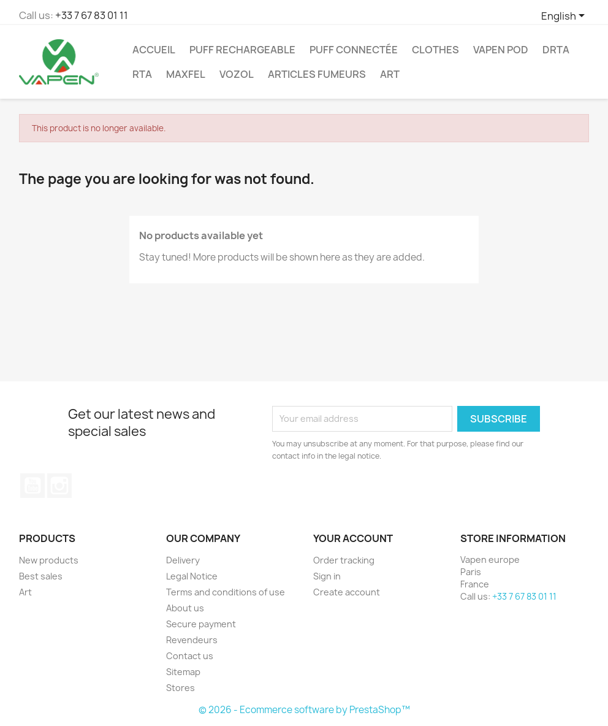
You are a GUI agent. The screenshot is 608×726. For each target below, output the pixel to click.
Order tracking (343, 560)
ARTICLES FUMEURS (317, 74)
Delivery (183, 560)
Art (390, 74)
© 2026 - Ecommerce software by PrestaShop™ (304, 709)
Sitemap (183, 672)
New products (48, 560)
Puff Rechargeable (242, 49)
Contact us (189, 656)
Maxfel (185, 74)
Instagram (59, 485)
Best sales (41, 576)
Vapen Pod (500, 49)
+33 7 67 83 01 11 (91, 15)
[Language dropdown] (565, 16)
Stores (180, 688)
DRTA (555, 49)
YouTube (32, 485)
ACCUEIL (153, 49)
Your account (353, 538)
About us (185, 608)
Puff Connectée (354, 49)
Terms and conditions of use (225, 592)
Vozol (236, 74)
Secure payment (201, 624)
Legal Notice (192, 576)
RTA (142, 74)
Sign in (327, 576)
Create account (346, 592)
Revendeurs (192, 640)
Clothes (435, 49)
